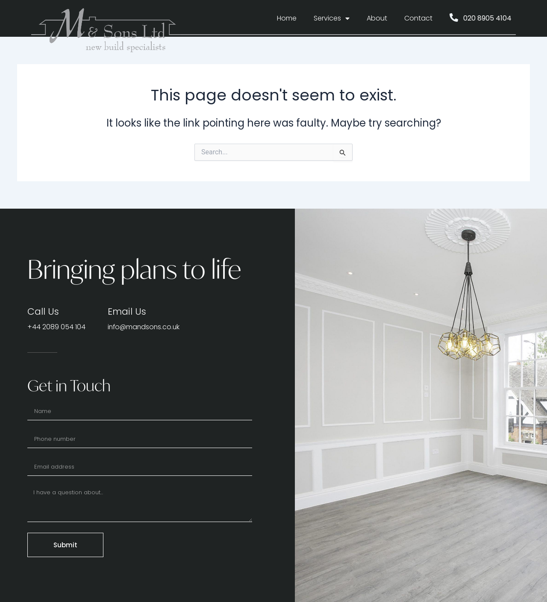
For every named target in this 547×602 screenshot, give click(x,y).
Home (287, 18)
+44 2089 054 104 (56, 327)
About (377, 18)
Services (332, 18)
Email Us (127, 311)
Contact (418, 18)
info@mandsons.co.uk (145, 327)
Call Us (43, 311)
